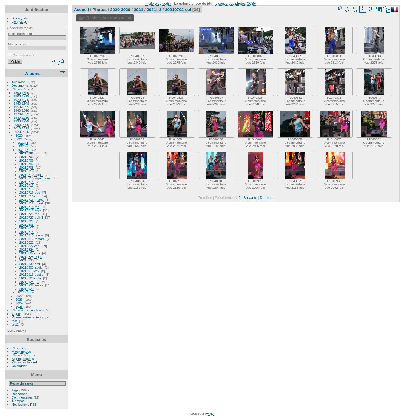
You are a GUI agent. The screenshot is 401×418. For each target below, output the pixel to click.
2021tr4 (23, 292)
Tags (15, 390)
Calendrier (19, 366)
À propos (18, 401)
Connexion (19, 21)
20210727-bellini (31, 217)
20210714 (26, 181)
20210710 (26, 171)
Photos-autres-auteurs (28, 310)
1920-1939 (21, 99)
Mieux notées (21, 351)
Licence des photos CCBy (235, 3)
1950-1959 (21, 107)
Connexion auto (21, 55)
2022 (19, 296)
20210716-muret (31, 203)
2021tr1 (23, 142)
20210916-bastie (31, 274)
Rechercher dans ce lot (109, 17)
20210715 (26, 185)
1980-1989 (21, 117)
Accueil (81, 9)
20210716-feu (29, 196)
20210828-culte (30, 256)
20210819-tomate (32, 239)
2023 (19, 299)
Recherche (19, 394)
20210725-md (29, 214)
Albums (33, 73)
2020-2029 (21, 132)
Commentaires (22, 397)
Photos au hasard (24, 362)
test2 (15, 324)
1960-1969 (21, 110)
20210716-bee (29, 192)
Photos (17, 89)
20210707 (26, 164)
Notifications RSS (24, 404)
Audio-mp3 (19, 82)
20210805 (26, 224)
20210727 (26, 221)
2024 (19, 303)
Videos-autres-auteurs (28, 317)
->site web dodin (158, 3)
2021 (19, 139)
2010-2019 (21, 128)
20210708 (26, 167)
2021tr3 (23, 149)
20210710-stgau (31, 174)
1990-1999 (21, 121)
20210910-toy (29, 271)
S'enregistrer (21, 18)
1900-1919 (21, 96)
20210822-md (29, 246)
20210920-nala (30, 278)
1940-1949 (21, 103)
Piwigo (209, 413)
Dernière (266, 198)
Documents (20, 85)
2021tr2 (23, 146)
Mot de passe (18, 44)
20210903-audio (31, 267)
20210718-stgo (30, 210)
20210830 (26, 260)
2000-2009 (21, 124)
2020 (19, 135)
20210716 (26, 189)
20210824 (26, 249)
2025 (19, 306)
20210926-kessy (31, 285)
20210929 (26, 288)
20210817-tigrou (31, 235)
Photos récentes (23, 355)
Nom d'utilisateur (20, 33)
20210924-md (29, 281)
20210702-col (29, 153)
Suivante (250, 198)
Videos (17, 313)
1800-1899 (21, 92)
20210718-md (29, 206)
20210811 (26, 228)
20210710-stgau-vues (35, 178)
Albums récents (23, 358)
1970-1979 (21, 114)
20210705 (26, 157)
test (14, 321)
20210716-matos (31, 199)
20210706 (26, 160)
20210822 (26, 242)
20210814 (26, 231)
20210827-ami (29, 253)
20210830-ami (29, 264)
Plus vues (19, 348)
